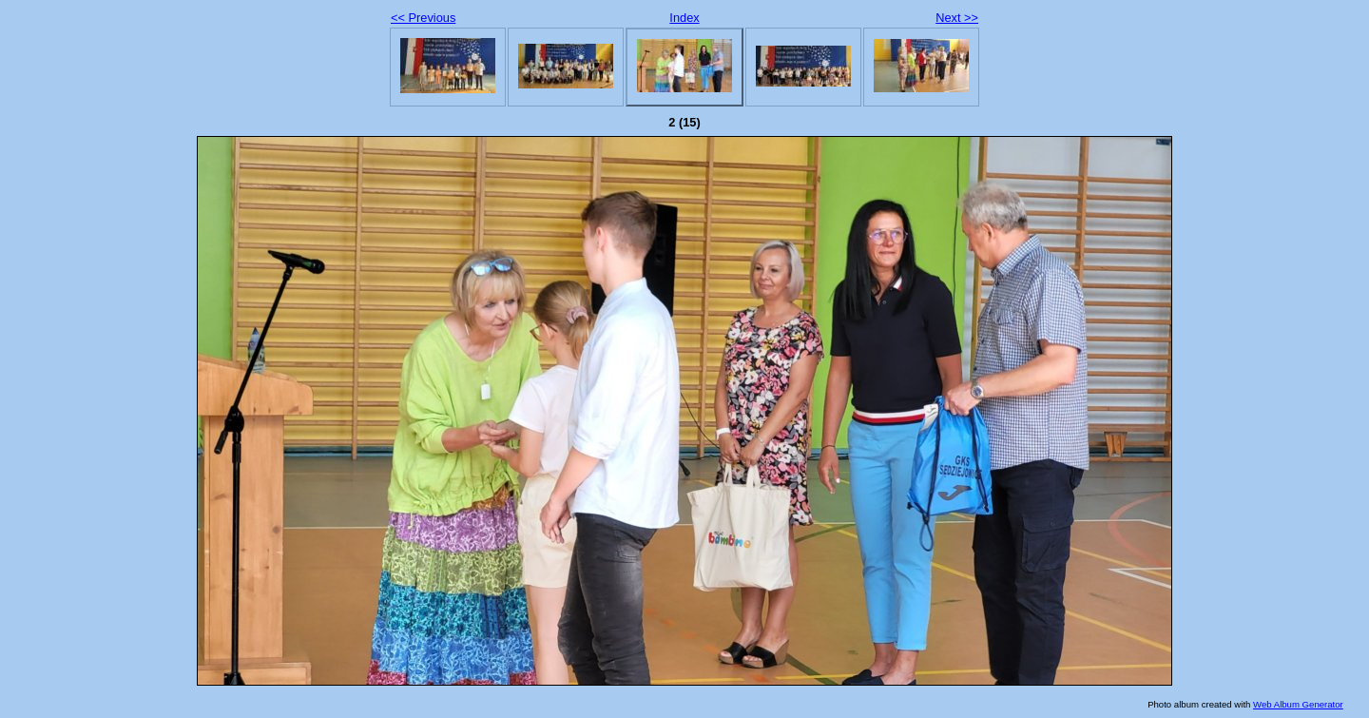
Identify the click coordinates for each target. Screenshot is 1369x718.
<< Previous (423, 17)
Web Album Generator (1298, 704)
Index (684, 17)
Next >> (956, 17)
